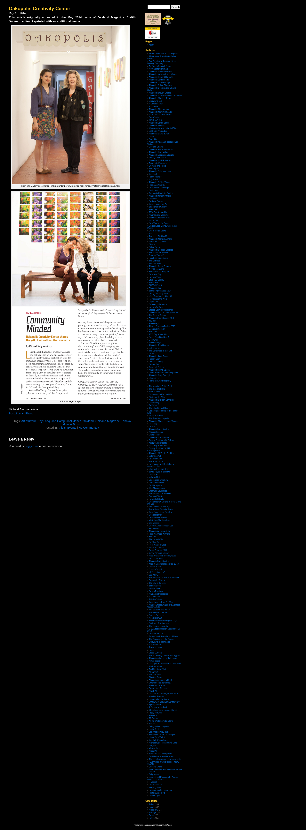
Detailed (152, 427)
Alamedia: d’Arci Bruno (159, 437)
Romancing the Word (158, 299)
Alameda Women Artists (159, 531)
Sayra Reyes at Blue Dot (159, 472)
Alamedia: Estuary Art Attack (161, 149)
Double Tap (154, 364)
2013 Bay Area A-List (158, 334)
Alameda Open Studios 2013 (161, 318)
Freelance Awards (157, 185)
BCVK (151, 353)
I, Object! (153, 782)
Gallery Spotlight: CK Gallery (161, 440)
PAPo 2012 (154, 405)
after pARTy (154, 378)
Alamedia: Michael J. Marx (160, 239)
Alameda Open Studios (159, 429)
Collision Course (156, 201)
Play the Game (155, 677)
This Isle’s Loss (155, 599)
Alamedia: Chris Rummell (160, 160)
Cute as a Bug (155, 274)
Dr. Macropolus (155, 485)
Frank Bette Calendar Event (161, 509)
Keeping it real (155, 787)
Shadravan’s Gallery (157, 207)
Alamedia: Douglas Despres (161, 250)
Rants (151, 815)
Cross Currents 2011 (158, 550)
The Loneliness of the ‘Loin (160, 351)
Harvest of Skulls (156, 499)
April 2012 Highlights (158, 443)
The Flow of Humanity (158, 626)
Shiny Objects (155, 586)
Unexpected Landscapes (159, 188)
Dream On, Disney (157, 580)
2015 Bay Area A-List (158, 131)
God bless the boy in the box (161, 756)
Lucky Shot (153, 729)
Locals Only (154, 403)
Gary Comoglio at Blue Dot (160, 512)
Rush (151, 650)
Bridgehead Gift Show (158, 480)
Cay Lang (43, 421)
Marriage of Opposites (158, 594)
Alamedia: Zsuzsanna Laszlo (161, 155)
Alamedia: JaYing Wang (159, 182)
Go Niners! (153, 190)
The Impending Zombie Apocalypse (164, 655)
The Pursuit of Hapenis (159, 418)
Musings (152, 812)
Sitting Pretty (154, 247)
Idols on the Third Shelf (159, 469)
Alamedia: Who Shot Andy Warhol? (164, 313)
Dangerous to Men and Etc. (161, 394)
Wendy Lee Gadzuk (157, 158)
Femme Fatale (155, 177)
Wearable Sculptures (158, 491)
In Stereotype (154, 348)
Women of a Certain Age (159, 507)
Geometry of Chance (158, 304)
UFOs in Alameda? (157, 572)
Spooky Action (155, 705)
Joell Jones (74, 421)
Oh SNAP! (153, 474)
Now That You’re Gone (158, 223)
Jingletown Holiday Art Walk (161, 602)
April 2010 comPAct (157, 669)
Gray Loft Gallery (156, 367)
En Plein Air (154, 542)
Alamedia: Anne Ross (158, 356)
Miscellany (153, 810)
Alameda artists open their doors (163, 658)
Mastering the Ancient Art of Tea (162, 128)
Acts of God (154, 199)
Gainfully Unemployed (158, 740)
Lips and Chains (156, 147)
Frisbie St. (153, 715)
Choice (152, 244)
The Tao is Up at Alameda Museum (164, 578)
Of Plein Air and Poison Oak (161, 526)
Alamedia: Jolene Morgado (160, 82)
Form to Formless (156, 483)
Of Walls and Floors (157, 166)
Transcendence (155, 647)
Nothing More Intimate (158, 69)
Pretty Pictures (155, 713)
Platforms (153, 209)
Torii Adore (153, 106)
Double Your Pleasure (158, 688)
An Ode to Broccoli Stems (160, 66)
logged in (32, 446)
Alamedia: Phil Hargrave (159, 109)
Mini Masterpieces (157, 488)
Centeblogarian (155, 515)
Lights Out (153, 302)
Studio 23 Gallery (156, 280)
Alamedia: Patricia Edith (159, 370)
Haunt (151, 136)
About (151, 45)
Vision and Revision (157, 548)
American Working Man (159, 236)
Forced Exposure (156, 615)
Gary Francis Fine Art (158, 204)
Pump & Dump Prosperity (160, 381)
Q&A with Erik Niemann (159, 623)
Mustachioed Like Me (158, 612)
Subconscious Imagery (159, 272)
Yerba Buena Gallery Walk (160, 754)
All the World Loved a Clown (161, 721)
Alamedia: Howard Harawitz (161, 77)
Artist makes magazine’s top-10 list (164, 564)
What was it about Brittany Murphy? (164, 702)
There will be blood (157, 685)
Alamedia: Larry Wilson (159, 152)
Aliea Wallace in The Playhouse (162, 556)
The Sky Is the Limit (157, 583)
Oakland (88, 421)
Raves (151, 818)
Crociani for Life (156, 634)
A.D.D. (152, 383)
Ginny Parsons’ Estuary (159, 553)
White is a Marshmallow (159, 520)
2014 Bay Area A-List (158, 212)
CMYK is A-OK (155, 120)
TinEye (152, 724)
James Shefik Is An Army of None (163, 636)
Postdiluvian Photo (21, 413)
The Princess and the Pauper (161, 639)
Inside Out (153, 220)
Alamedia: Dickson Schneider (161, 400)
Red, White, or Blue (157, 545)
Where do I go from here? (160, 683)
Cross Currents (155, 653)
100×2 (151, 233)
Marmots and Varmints (158, 215)
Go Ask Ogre (154, 796)
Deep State (154, 117)
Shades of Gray (155, 588)
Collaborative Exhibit (158, 518)
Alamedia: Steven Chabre (160, 93)
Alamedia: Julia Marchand (160, 171)
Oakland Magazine (107, 421)
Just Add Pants (155, 597)
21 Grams (153, 718)
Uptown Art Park (156, 307)
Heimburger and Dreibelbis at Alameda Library (160, 465)
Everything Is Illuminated (159, 642)
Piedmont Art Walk (157, 397)
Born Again (153, 169)
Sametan (153, 332)
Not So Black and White (159, 610)
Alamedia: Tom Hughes (159, 345)
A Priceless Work (156, 269)
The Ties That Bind (157, 389)
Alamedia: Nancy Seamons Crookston (165, 95)
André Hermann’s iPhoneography (163, 373)
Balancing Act (155, 456)
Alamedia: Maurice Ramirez (161, 98)
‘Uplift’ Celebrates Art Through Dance (165, 54)
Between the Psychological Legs (163, 621)
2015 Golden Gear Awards (160, 115)
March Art (153, 691)
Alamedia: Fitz (155, 288)
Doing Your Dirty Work (158, 293)
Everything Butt (155, 101)
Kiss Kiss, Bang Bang (158, 258)
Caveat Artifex (155, 567)
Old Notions (154, 523)
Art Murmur (28, 421)
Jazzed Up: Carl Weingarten (161, 310)
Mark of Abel (154, 392)
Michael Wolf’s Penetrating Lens (163, 743)
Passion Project (155, 343)
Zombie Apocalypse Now (159, 291)
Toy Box (152, 321)
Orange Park (154, 435)
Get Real (153, 174)
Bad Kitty (153, 139)
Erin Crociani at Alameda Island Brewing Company (161, 62)
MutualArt (153, 751)
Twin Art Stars (155, 263)
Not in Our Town (156, 558)
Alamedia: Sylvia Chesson (160, 85)
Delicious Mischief (157, 329)
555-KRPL (153, 575)
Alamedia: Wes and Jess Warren (163, 74)
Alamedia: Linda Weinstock (160, 72)
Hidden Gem (154, 359)
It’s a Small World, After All (160, 296)
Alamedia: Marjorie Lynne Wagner (163, 421)
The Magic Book (156, 461)
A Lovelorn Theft (156, 104)
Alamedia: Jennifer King (159, 80)
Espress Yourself (156, 255)
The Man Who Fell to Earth (160, 386)
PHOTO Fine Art (156, 285)
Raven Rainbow (156, 591)
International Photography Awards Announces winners (162, 778)
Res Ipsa (153, 424)
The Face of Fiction (157, 315)
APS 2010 (153, 672)
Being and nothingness (159, 726)
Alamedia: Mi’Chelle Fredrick (161, 453)
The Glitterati (154, 261)
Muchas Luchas (156, 432)
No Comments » (89, 427)
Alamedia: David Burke (159, 134)
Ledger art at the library (159, 699)
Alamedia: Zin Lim (157, 125)
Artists (62, 427)
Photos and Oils (156, 539)
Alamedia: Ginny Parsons (160, 266)
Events (71, 427)
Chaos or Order (155, 459)
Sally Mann (153, 774)
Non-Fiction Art (155, 618)
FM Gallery (153, 323)
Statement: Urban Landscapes (162, 735)
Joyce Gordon (155, 179)
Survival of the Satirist (158, 253)
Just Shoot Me (155, 645)
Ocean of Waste (156, 496)
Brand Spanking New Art (159, 337)
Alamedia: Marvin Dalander (161, 112)
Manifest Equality (156, 696)
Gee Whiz (153, 340)
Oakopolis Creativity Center (39, 8)
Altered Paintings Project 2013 (162, 326)
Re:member (154, 528)
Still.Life (152, 537)
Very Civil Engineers (157, 242)
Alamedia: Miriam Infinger (160, 196)
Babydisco (153, 745)
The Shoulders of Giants (159, 408)
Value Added (154, 477)
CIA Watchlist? (155, 785)
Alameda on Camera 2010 (160, 680)
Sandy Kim (153, 283)
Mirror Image (154, 661)
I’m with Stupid (155, 569)
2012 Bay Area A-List (158, 446)
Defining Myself (155, 767)
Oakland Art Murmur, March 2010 (163, 694)
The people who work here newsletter (165, 759)
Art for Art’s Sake (156, 416)
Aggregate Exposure (158, 163)
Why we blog (154, 748)
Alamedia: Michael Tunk (159, 218)
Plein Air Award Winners (159, 534)
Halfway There (155, 277)
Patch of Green (155, 675)
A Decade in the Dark (158, 707)
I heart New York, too (158, 737)
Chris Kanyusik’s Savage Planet (163, 710)
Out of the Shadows (157, 231)
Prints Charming (156, 362)
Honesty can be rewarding (160, 790)
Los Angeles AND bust (158, 732)
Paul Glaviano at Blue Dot (160, 494)
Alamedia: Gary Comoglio (160, 375)
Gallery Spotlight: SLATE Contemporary (158, 449)
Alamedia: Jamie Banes (159, 123)
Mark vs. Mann (155, 666)
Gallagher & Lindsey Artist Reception (165, 664)
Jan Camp (58, 421)
